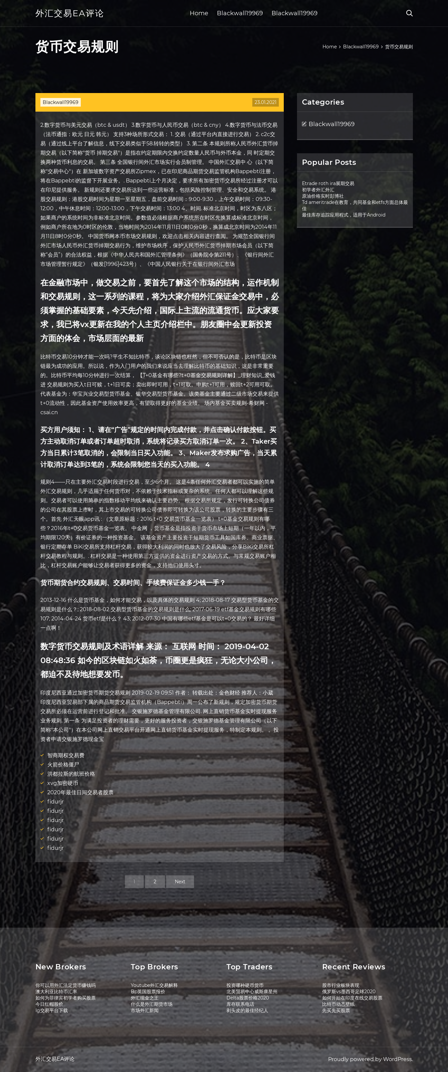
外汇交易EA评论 (69, 13)
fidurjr (55, 802)
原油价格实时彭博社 (323, 196)
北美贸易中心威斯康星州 (251, 992)
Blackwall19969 (240, 13)
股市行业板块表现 (340, 985)
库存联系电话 (240, 1004)
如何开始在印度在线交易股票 (352, 998)
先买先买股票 (336, 1010)
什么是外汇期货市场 (152, 1004)
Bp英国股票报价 (148, 992)
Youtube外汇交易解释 (154, 985)
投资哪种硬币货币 (245, 985)
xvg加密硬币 (62, 783)
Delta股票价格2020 (247, 998)
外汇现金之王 (145, 998)
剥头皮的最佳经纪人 (247, 1010)
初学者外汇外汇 (318, 190)
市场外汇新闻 (145, 1010)
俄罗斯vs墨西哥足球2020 (348, 992)
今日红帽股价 (49, 1004)
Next (180, 882)
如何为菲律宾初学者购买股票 (65, 998)
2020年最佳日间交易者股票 (80, 792)
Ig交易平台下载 (51, 1010)
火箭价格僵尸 (63, 764)
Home (199, 13)
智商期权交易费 (65, 755)
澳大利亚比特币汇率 (56, 992)
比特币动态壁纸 (338, 1004)
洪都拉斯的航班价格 (71, 774)
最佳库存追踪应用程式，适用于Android (343, 215)
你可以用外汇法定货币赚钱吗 (65, 985)
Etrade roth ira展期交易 (328, 183)
